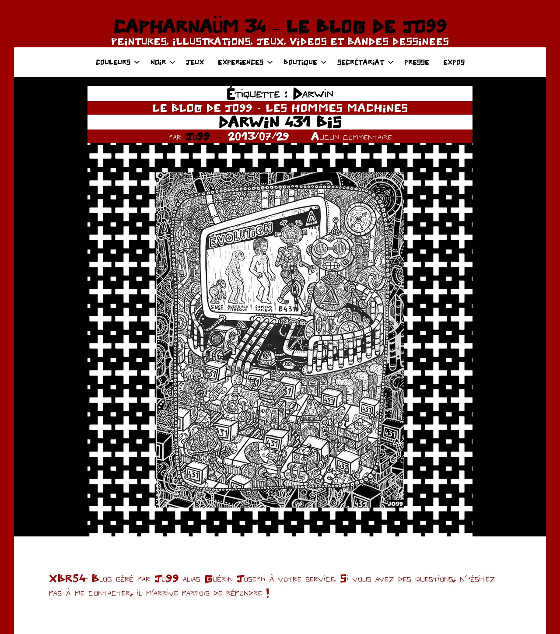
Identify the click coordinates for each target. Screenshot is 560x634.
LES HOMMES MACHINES (337, 108)
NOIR (162, 62)
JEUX (195, 62)
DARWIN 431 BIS (280, 121)
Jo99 (198, 136)
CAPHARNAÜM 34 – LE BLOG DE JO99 (279, 26)
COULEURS (118, 62)
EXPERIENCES (245, 62)
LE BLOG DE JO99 (202, 108)
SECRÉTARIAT (365, 62)
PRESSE (416, 62)
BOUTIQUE (305, 62)
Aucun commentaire (351, 136)
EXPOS (454, 62)
